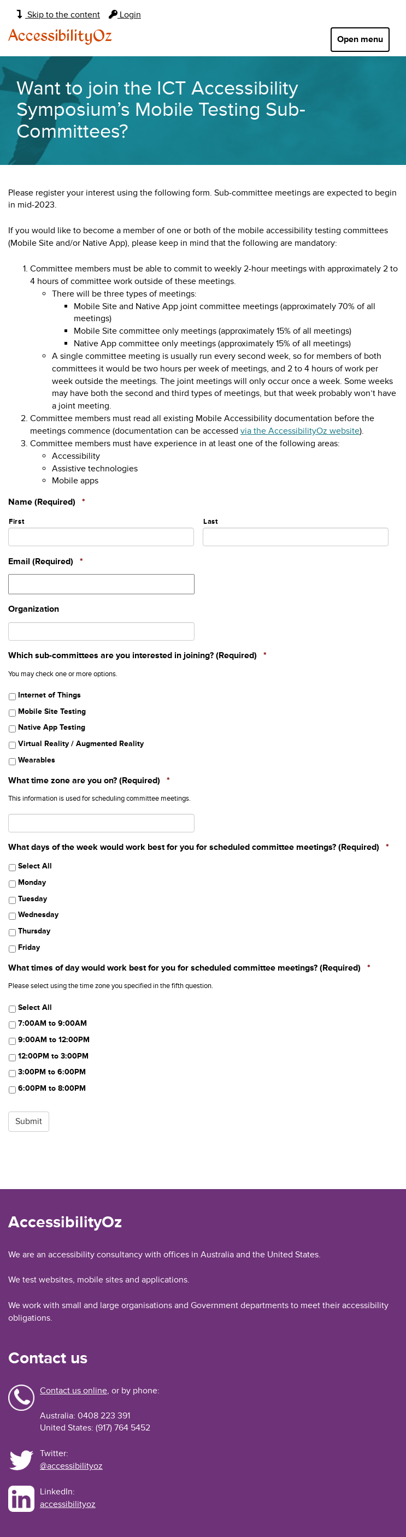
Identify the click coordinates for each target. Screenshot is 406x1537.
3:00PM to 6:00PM (52, 1072)
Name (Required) (46, 501)
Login (125, 14)
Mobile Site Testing (52, 711)
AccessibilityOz (60, 36)
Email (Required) (45, 561)
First (16, 521)
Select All (35, 866)
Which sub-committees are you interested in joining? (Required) (137, 655)
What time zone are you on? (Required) (89, 780)
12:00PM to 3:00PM (53, 1056)
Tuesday (32, 898)
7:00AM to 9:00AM (52, 1023)
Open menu (360, 39)
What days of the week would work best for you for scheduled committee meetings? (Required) (198, 847)
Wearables (36, 760)
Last (210, 521)
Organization (33, 609)
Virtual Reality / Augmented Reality (81, 743)
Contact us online (73, 1390)
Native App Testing (51, 727)
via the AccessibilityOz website (300, 430)
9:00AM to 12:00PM (54, 1039)
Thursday (34, 931)
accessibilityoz (68, 1504)
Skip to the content (58, 14)
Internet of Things (49, 695)
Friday (29, 947)
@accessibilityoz (71, 1466)
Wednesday (38, 914)
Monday (32, 882)
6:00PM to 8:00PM (52, 1088)
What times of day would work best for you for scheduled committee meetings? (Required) (189, 967)
